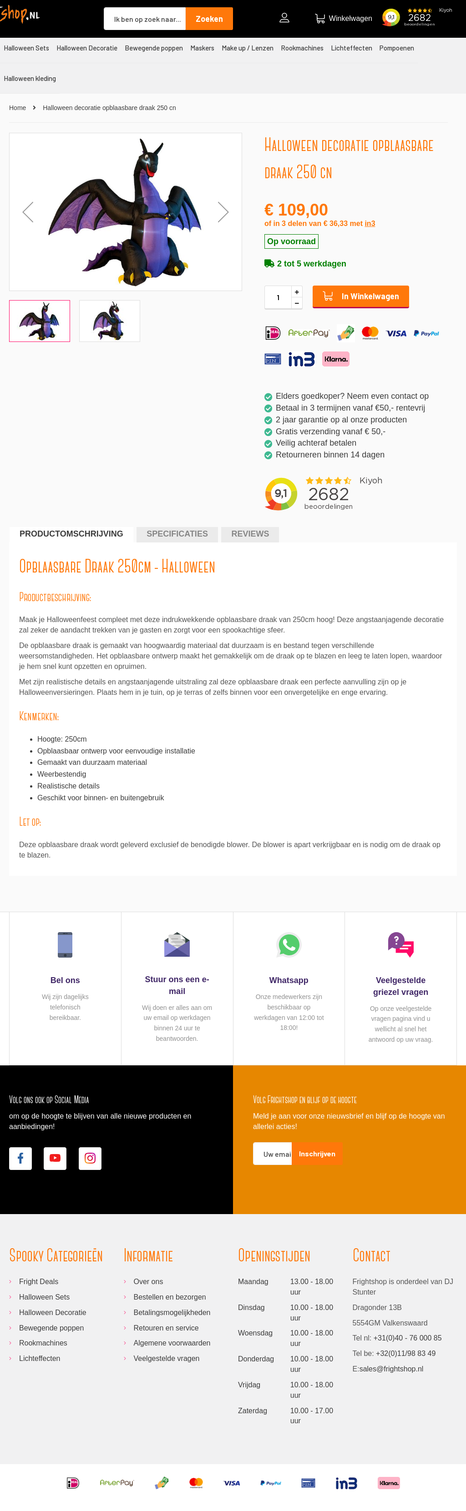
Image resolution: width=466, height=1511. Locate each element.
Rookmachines (43, 1343)
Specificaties (177, 533)
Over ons (148, 1281)
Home (17, 107)
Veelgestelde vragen (167, 1358)
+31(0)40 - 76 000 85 (408, 1338)
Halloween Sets (44, 1297)
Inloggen (286, 19)
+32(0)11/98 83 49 (406, 1353)
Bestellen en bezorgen (170, 1297)
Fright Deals (38, 1281)
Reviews (250, 533)
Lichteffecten (39, 1358)
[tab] (71, 534)
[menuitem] (26, 48)
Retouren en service (166, 1328)
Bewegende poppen (51, 1328)
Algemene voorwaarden (172, 1343)
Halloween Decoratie (52, 1312)
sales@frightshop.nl (392, 1369)
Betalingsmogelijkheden (172, 1312)
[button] (223, 212)
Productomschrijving (71, 533)
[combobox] (145, 18)
